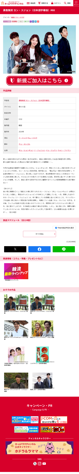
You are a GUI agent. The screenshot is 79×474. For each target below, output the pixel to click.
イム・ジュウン (51, 150)
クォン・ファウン (64, 150)
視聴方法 (43, 3)
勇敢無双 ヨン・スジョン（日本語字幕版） (34, 100)
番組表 (31, 3)
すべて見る (39, 234)
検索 (67, 3)
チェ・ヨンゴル (24, 144)
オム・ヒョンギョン (26, 150)
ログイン (56, 3)
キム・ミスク (32, 138)
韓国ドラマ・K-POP (17, 17)
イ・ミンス (23, 138)
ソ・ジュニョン (39, 150)
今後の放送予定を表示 (64, 228)
